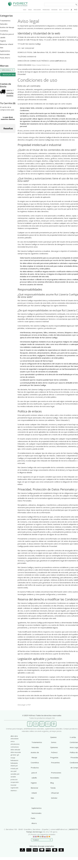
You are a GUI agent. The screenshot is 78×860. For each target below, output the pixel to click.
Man (1, 47)
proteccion (14, 780)
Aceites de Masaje (7, 27)
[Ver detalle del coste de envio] (3, 92)
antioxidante (14, 739)
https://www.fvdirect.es (41, 65)
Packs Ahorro (5, 58)
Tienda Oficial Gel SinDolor (54, 793)
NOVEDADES (54, 9)
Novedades (54, 778)
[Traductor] (42, 839)
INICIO (24, 9)
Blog (52, 783)
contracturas (15, 747)
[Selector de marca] (7, 69)
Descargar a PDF (24, 705)
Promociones (56, 773)
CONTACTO (66, 9)
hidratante (14, 763)
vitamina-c (14, 791)
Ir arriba (73, 737)
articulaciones (15, 744)
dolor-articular (15, 750)
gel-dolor (13, 755)
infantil (13, 766)
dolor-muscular (16, 752)
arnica (12, 741)
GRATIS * (10, 90)
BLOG (60, 9)
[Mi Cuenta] (71, 10)
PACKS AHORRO (37, 9)
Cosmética (4, 31)
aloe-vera (14, 736)
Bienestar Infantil (6, 44)
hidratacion (14, 760)
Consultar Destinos (10, 94)
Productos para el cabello (7, 36)
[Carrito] (75, 10)
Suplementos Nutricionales (5, 52)
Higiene (3, 41)
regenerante (14, 788)
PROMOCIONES (46, 9)
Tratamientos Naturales (5, 22)
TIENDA (30, 9)
